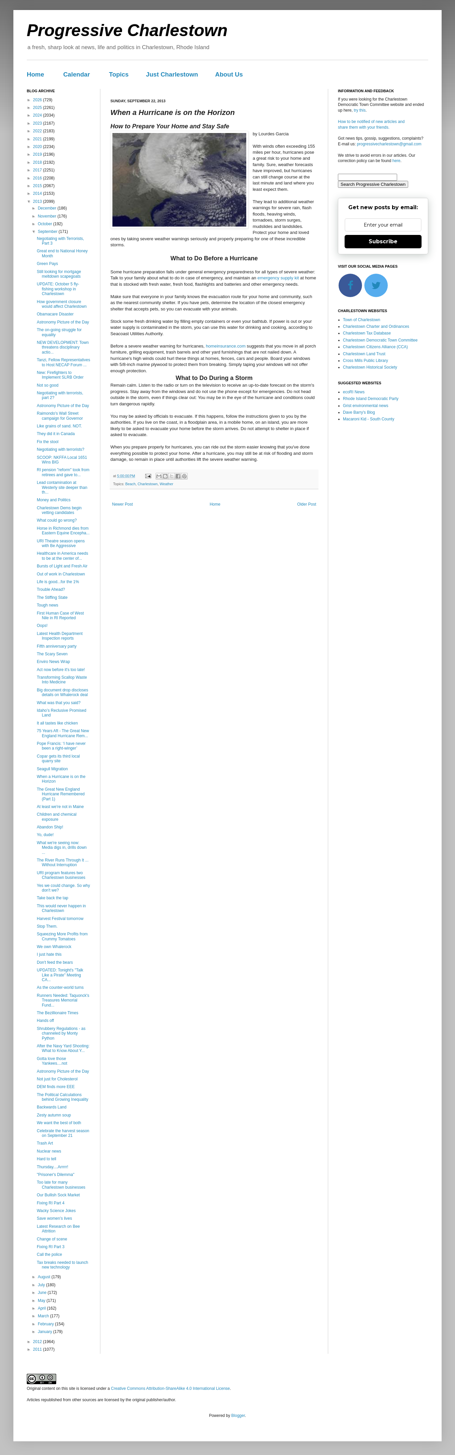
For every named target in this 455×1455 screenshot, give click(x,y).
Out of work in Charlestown (61, 574)
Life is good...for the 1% (58, 581)
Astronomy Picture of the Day (63, 322)
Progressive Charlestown (127, 30)
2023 (38, 123)
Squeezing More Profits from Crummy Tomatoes (62, 936)
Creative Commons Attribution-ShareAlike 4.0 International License (170, 1388)
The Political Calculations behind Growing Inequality (62, 1097)
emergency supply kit (278, 277)
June (43, 1292)
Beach (130, 484)
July (42, 1285)
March (44, 1316)
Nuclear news (49, 1151)
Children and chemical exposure (57, 816)
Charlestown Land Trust (364, 354)
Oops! (42, 625)
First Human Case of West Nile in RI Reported (60, 615)
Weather (166, 484)
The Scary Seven (52, 654)
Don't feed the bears (55, 962)
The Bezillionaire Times (57, 1013)
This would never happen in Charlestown (61, 908)
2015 (38, 185)
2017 (38, 170)
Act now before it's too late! (61, 669)
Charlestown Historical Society (370, 367)
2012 (38, 1341)
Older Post (306, 504)
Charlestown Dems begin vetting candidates (59, 510)
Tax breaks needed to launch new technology (62, 1265)
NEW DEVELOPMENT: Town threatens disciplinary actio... (63, 347)
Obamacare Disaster (55, 314)
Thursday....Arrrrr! (52, 1167)
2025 (38, 107)
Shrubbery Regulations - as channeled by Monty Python (61, 1033)
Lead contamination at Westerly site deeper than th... (62, 487)
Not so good (48, 385)
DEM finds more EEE (56, 1086)
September (48, 231)
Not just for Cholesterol (57, 1079)
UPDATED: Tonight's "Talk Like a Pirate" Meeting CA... (60, 975)
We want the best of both (59, 1122)
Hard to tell (46, 1159)
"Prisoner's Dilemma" (55, 1174)
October (45, 224)
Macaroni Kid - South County (368, 419)
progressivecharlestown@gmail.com (389, 144)
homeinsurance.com (226, 346)
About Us (229, 74)
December (48, 208)
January (45, 1331)
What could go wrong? (57, 520)
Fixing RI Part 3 (51, 1246)
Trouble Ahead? (51, 589)
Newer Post (122, 504)
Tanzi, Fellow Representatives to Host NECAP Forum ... (63, 362)
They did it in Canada (56, 433)
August (45, 1277)
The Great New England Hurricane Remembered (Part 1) (61, 794)
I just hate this (49, 954)
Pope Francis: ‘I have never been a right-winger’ (61, 746)
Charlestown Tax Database (367, 333)
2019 (38, 154)
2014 (38, 193)
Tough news (47, 605)
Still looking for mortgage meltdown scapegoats (59, 274)
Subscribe (383, 241)
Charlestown (148, 484)
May (42, 1300)
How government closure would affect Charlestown (62, 304)
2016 (38, 178)
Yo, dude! (45, 834)
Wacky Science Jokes (56, 1210)
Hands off (45, 1020)
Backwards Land (52, 1107)
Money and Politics (54, 500)
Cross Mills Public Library (365, 360)
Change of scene (52, 1239)
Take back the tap (52, 898)
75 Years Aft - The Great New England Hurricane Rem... (63, 733)
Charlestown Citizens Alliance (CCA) (375, 347)
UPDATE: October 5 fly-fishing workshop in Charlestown (58, 289)
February (46, 1324)
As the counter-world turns (60, 987)
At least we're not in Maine (60, 806)
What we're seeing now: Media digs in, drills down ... (62, 847)
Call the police (49, 1254)
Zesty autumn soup (54, 1115)
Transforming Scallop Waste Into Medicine (62, 679)
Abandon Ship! (50, 827)
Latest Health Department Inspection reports (60, 636)
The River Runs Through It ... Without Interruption (63, 862)
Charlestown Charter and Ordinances (376, 326)
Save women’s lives (54, 1218)
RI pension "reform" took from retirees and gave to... (63, 472)
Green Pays (47, 263)
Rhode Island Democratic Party (370, 398)
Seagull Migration (52, 769)
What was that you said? (59, 702)
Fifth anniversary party (57, 646)
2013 (38, 201)
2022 (38, 131)
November (48, 216)
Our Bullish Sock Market (58, 1195)
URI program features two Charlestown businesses (61, 875)
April (42, 1308)
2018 (38, 162)
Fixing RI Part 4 (51, 1203)
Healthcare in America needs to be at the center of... (62, 555)
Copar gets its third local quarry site (58, 758)
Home (35, 74)
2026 (38, 100)
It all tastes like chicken (57, 723)
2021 (38, 139)
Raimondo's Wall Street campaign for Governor (60, 415)
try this (359, 110)
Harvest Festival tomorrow (60, 918)
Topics (119, 74)
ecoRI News (354, 392)
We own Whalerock (54, 946)
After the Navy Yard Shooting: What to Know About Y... (63, 1048)
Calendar (76, 74)
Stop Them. (47, 926)
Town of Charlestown (361, 319)
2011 (38, 1349)
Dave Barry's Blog (359, 412)
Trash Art (45, 1143)
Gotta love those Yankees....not (52, 1061)
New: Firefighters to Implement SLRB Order (60, 375)
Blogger (238, 1415)
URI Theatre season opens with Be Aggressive (61, 543)
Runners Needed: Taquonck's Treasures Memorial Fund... (63, 1000)
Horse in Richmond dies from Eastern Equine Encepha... (63, 530)
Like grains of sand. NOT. (59, 426)
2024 (38, 115)
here (396, 160)
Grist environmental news (365, 405)
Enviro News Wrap (53, 661)
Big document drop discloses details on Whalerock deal (62, 692)
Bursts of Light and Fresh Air (62, 566)
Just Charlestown (172, 74)
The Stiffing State (52, 597)
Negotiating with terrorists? (60, 449)
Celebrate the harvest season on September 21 (63, 1133)
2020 (38, 146)
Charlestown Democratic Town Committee (380, 340)
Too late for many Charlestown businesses (61, 1184)
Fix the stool (48, 441)
